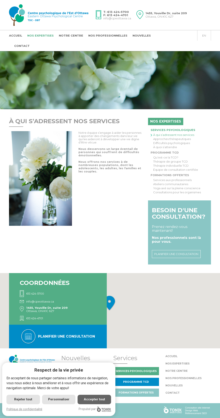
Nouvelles (142, 35)
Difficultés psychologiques (171, 143)
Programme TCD (165, 152)
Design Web (191, 410)
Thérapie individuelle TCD (171, 165)
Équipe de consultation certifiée (175, 169)
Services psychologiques (173, 130)
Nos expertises (40, 35)
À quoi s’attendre (165, 147)
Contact (22, 46)
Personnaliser (58, 399)
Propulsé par (95, 409)
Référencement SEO (196, 413)
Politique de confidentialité (24, 409)
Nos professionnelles (107, 35)
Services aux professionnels (172, 180)
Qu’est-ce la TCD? (165, 157)
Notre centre (71, 35)
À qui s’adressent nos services (173, 135)
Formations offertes (170, 175)
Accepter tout (94, 399)
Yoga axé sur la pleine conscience (176, 188)
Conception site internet (197, 407)
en (204, 35)
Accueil (15, 35)
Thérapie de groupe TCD (170, 161)
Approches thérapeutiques (172, 139)
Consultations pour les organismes (177, 192)
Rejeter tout (23, 399)
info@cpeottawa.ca (117, 18)
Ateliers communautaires (170, 184)
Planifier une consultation (176, 254)
